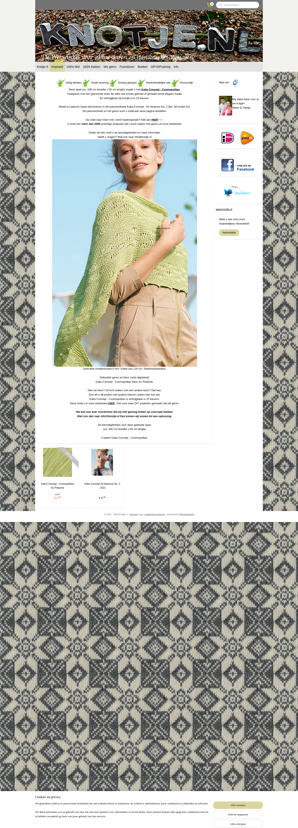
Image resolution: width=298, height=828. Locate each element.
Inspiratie (57, 66)
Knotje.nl (42, 66)
